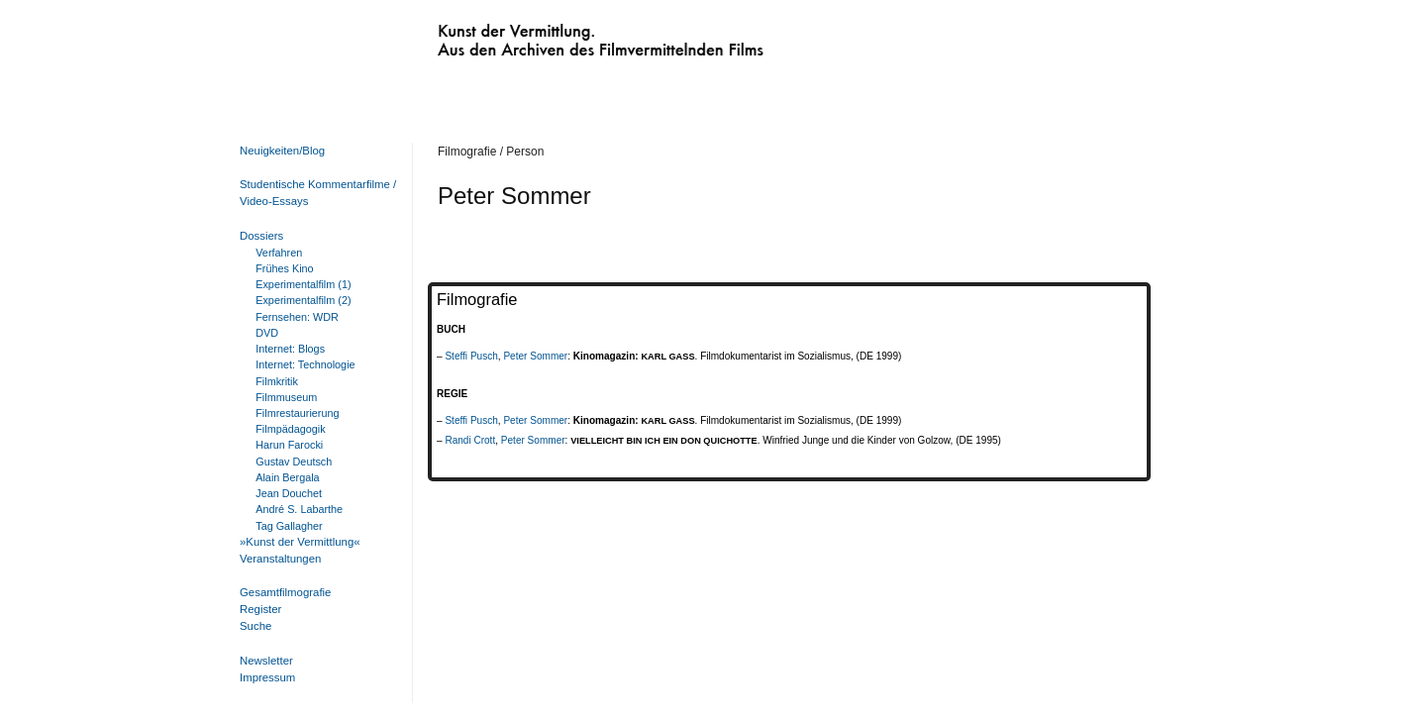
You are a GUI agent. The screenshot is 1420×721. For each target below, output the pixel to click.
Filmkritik (276, 381)
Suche (255, 626)
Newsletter (266, 661)
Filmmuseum (286, 397)
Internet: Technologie (305, 364)
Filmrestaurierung (297, 413)
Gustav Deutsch (293, 461)
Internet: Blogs (290, 349)
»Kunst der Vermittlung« (300, 542)
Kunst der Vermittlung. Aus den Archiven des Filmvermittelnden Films (559, 36)
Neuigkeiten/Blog (282, 150)
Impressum (267, 677)
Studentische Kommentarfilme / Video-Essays (314, 192)
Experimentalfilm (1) (303, 284)
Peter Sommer (535, 356)
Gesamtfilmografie (285, 592)
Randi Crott (470, 440)
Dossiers (261, 236)
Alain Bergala (287, 477)
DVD (266, 333)
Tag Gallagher (288, 526)
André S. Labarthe (299, 509)
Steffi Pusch (471, 356)
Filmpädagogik (290, 429)
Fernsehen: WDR (297, 317)
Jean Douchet (288, 493)
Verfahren (278, 252)
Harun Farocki (289, 445)
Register (260, 609)
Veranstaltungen (280, 559)
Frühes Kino (284, 268)
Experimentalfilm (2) (303, 300)
